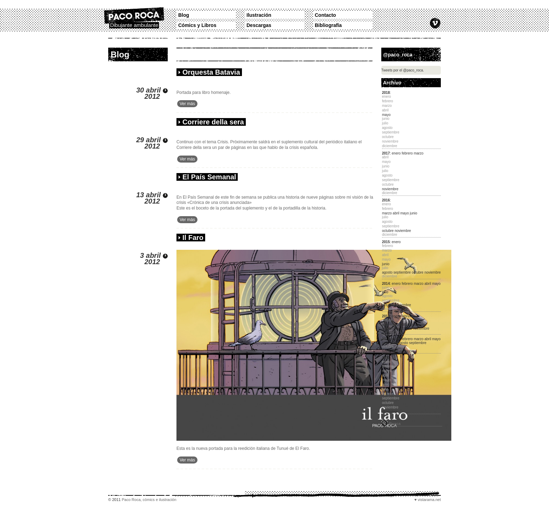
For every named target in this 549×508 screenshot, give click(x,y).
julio (385, 292)
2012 (386, 339)
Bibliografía (328, 25)
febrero (407, 153)
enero (396, 153)
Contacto (325, 15)
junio (413, 213)
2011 (386, 358)
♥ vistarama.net (427, 499)
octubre (388, 231)
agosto (387, 272)
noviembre (390, 189)
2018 (386, 93)
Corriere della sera (213, 122)
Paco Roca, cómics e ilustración (149, 499)
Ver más (187, 103)
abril (396, 213)
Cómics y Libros (197, 25)
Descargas (258, 25)
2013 (386, 316)
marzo (419, 153)
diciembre (389, 332)
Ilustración (258, 15)
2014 (386, 284)
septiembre (402, 272)
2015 (386, 242)
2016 (386, 200)
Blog (183, 15)
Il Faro (192, 237)
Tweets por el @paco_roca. (402, 70)
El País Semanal (209, 177)
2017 (386, 153)
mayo (386, 115)
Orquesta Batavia (211, 72)
